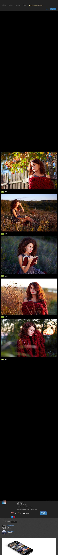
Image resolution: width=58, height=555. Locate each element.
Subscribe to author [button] (43, 513)
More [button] (25, 5)
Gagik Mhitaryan (10, 525)
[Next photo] (56, 248)
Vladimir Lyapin (10, 531)
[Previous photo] (1, 248)
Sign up (53, 8)
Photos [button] (4, 5)
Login (47, 8)
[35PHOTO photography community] (8, 2)
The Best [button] (18, 5)
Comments (7, 521)
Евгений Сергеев (21, 504)
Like (3, 191)
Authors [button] (11, 5)
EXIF (14, 521)
